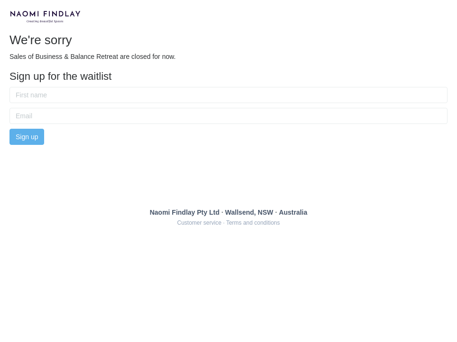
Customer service (199, 222)
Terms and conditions (253, 222)
